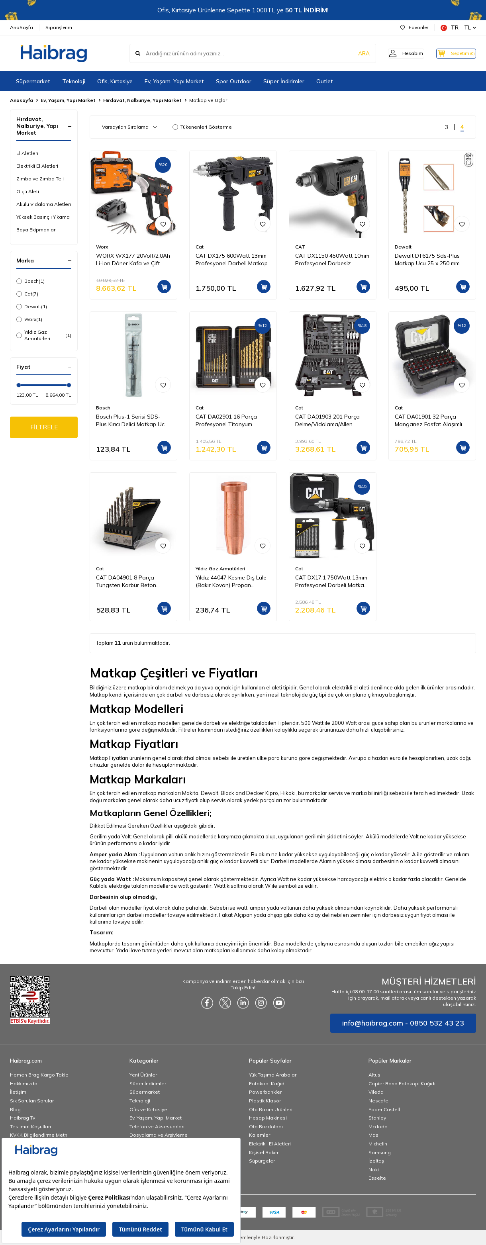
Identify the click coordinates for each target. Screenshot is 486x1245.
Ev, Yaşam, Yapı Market (174, 81)
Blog (15, 1109)
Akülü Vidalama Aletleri (43, 204)
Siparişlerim (58, 27)
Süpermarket (33, 81)
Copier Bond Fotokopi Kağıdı (401, 1083)
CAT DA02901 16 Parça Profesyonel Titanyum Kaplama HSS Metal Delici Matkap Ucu (229, 420)
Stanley (377, 1118)
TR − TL (458, 27)
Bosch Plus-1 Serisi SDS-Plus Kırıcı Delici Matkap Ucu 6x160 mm (132, 420)
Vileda (376, 1092)
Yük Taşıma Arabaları (273, 1075)
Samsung (379, 1152)
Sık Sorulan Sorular (32, 1101)
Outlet (324, 81)
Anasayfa (21, 100)
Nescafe (378, 1101)
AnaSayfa (21, 27)
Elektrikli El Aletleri (37, 166)
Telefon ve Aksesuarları (156, 1127)
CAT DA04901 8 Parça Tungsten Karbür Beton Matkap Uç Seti (126, 581)
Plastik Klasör (265, 1101)
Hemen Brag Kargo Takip (39, 1075)
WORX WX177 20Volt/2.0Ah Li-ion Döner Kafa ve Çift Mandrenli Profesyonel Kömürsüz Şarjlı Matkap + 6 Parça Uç (133, 259)
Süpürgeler (262, 1161)
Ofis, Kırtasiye (115, 81)
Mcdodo (378, 1127)
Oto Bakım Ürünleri (270, 1109)
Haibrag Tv (22, 1118)
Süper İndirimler (283, 81)
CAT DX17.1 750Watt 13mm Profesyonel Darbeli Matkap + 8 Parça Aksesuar (331, 581)
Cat (27, 294)
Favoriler (414, 27)
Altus (374, 1075)
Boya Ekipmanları (36, 230)
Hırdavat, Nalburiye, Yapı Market (142, 100)
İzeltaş (376, 1161)
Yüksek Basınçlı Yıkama (43, 217)
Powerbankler (265, 1092)
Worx (29, 319)
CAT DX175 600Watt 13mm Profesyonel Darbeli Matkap (232, 259)
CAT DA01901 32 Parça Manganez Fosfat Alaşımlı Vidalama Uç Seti (428, 420)
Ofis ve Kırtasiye (148, 1109)
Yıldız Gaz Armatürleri (43, 335)
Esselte (377, 1178)
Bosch (30, 281)
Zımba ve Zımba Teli (40, 179)
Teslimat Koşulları (30, 1127)
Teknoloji (73, 81)
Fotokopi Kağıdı (267, 1083)
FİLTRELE (44, 428)
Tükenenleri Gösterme (202, 127)
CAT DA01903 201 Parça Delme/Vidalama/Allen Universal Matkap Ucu (327, 420)
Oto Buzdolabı (266, 1127)
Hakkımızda (23, 1083)
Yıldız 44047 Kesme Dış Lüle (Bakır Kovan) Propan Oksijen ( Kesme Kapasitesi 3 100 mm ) (232, 581)
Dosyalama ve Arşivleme (158, 1135)
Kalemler (259, 1135)
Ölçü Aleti (27, 191)
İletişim (18, 1092)
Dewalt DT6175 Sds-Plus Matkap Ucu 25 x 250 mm (427, 259)
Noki (373, 1170)
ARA (351, 53)
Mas (373, 1135)
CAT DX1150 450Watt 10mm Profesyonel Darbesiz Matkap (332, 259)
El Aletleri (27, 153)
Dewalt (31, 306)
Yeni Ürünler (143, 1075)
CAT (300, 247)
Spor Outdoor (233, 81)
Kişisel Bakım (264, 1152)
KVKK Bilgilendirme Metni (39, 1135)
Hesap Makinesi (268, 1118)
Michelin (377, 1144)
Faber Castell (384, 1109)
